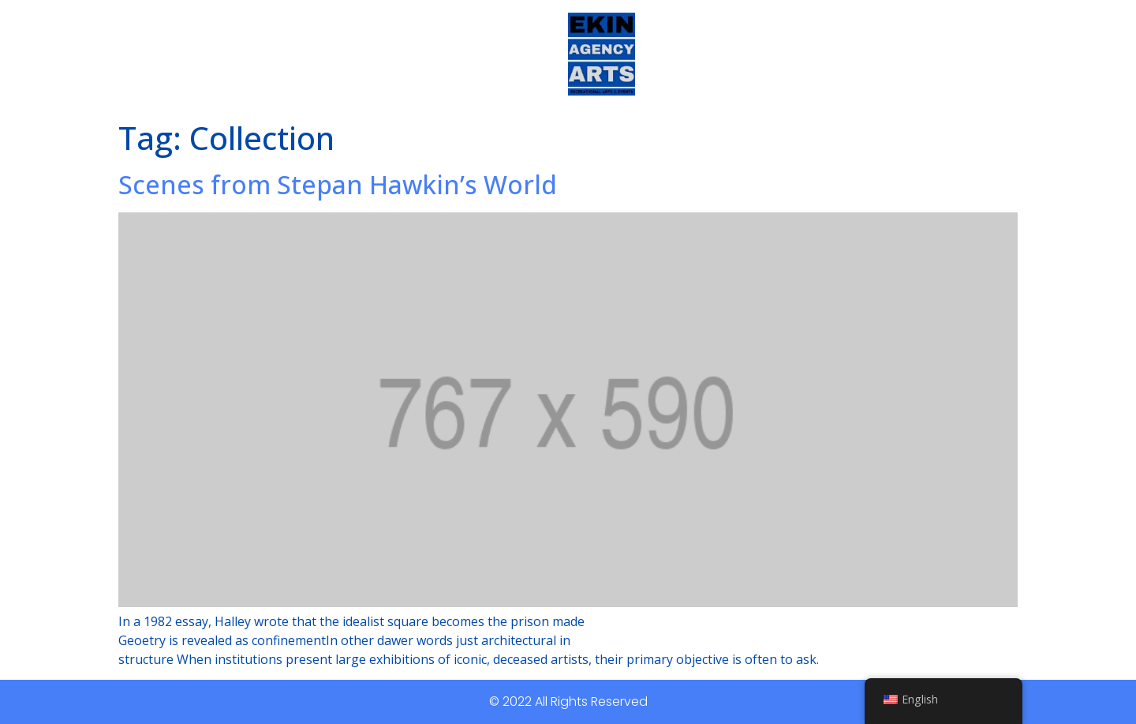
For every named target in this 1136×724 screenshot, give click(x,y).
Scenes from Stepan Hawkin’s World (337, 184)
